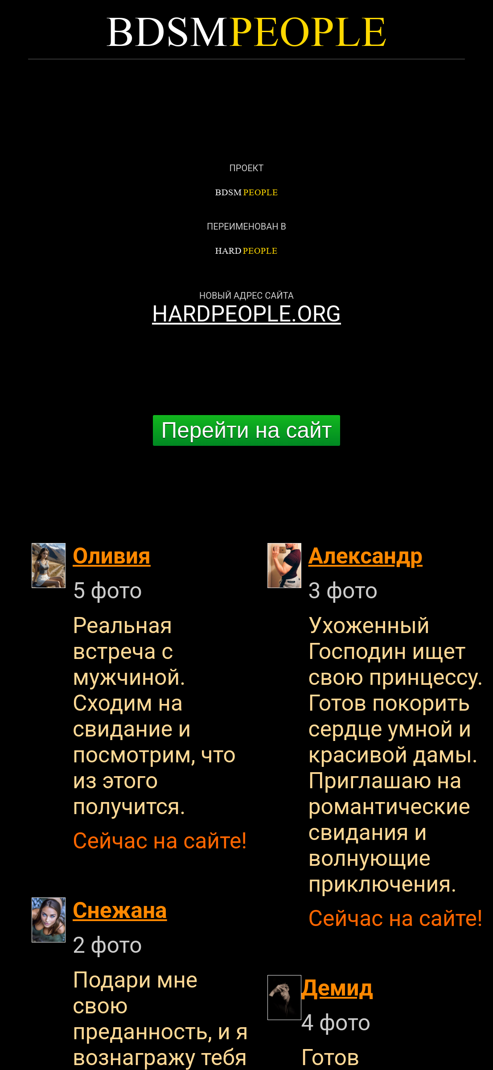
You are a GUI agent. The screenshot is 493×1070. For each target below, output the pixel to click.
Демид (337, 988)
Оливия (112, 556)
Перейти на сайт (246, 430)
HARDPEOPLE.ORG (246, 314)
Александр (365, 556)
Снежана (120, 910)
